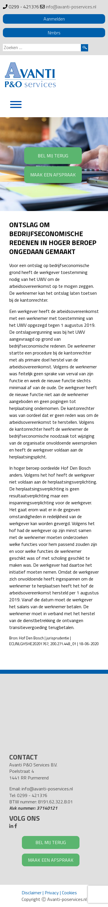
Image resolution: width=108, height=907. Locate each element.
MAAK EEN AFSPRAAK (53, 174)
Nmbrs (54, 32)
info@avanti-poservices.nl (71, 6)
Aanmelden (54, 18)
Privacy (52, 892)
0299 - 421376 (24, 6)
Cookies (69, 892)
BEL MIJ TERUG (53, 155)
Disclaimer (31, 892)
